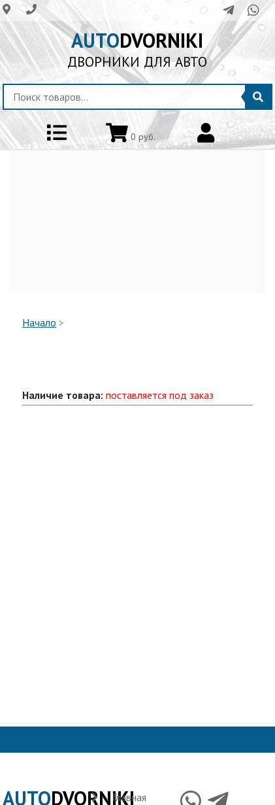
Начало (39, 322)
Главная (129, 797)
